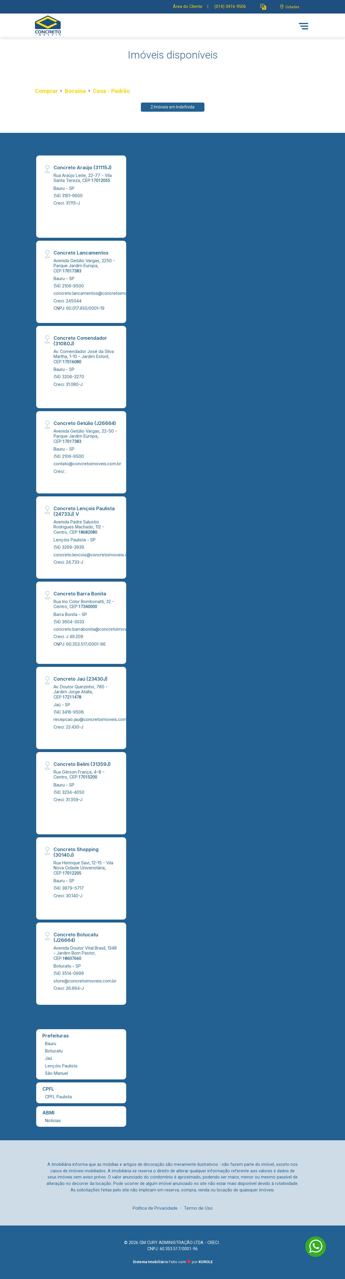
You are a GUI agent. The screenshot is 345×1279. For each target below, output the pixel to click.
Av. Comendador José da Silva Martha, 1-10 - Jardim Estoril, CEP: (84, 356)
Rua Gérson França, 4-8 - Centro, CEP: (79, 774)
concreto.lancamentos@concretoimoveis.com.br (102, 293)
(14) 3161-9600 (68, 195)
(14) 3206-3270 (69, 376)
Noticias (53, 1120)
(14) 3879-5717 (69, 887)
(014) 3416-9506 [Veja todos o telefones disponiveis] (230, 6)
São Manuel (56, 1073)
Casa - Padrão (111, 91)
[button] (263, 7)
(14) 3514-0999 (69, 973)
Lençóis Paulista (61, 1065)
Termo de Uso (198, 1208)
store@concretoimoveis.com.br (85, 980)
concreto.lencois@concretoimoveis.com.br (96, 554)
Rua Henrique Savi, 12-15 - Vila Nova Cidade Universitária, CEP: (83, 867)
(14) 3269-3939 (69, 547)
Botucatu (54, 1050)
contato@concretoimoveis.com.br (87, 463)
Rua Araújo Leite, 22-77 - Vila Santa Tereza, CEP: (83, 178)
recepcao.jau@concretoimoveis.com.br (93, 719)
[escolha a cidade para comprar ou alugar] (289, 7)
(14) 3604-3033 (69, 621)
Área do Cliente (187, 6)
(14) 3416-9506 (69, 711)
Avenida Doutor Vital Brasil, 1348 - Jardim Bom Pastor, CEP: (85, 953)
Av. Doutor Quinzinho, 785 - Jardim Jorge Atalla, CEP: (81, 691)
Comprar (46, 91)
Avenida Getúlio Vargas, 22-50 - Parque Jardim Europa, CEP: (85, 436)
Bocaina (75, 91)
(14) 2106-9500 (69, 285)
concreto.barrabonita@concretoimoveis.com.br (100, 629)
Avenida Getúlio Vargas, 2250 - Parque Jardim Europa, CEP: (84, 265)
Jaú (48, 1058)
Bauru (50, 1043)
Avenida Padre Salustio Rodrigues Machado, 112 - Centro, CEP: (79, 527)
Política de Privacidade (155, 1208)
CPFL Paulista (58, 1096)
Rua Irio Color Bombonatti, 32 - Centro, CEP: (84, 604)
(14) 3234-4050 (69, 792)
